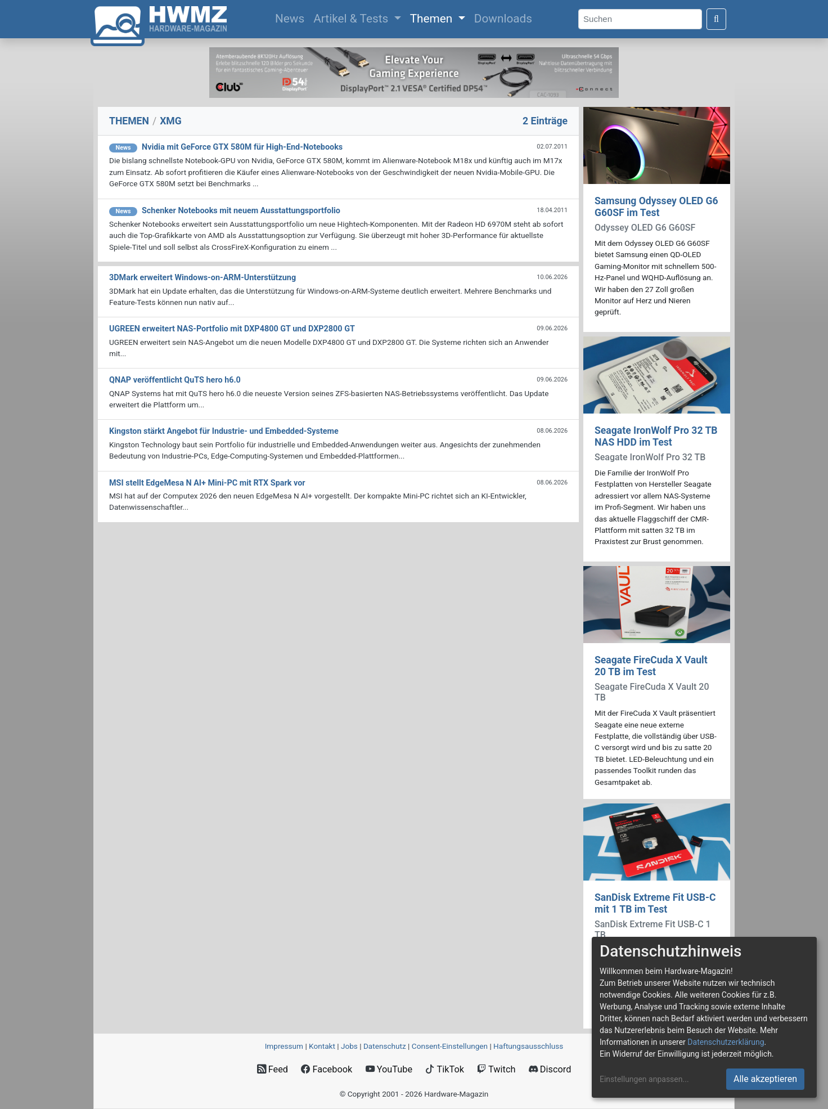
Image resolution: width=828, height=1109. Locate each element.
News (292, 17)
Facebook (326, 1069)
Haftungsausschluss (528, 1045)
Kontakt (322, 1045)
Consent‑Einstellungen (450, 1045)
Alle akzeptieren (765, 1079)
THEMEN (129, 121)
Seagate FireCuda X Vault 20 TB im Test (651, 665)
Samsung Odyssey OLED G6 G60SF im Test (656, 206)
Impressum (284, 1045)
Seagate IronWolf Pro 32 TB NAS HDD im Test (656, 436)
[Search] (640, 19)
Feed (272, 1069)
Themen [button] (433, 18)
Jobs (349, 1045)
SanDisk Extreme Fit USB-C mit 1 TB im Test (655, 903)
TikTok (444, 1069)
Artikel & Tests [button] (352, 18)
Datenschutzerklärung (725, 1042)
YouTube (389, 1069)
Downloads (503, 18)
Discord (550, 1069)
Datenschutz (384, 1045)
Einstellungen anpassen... (644, 1079)
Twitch (496, 1069)
